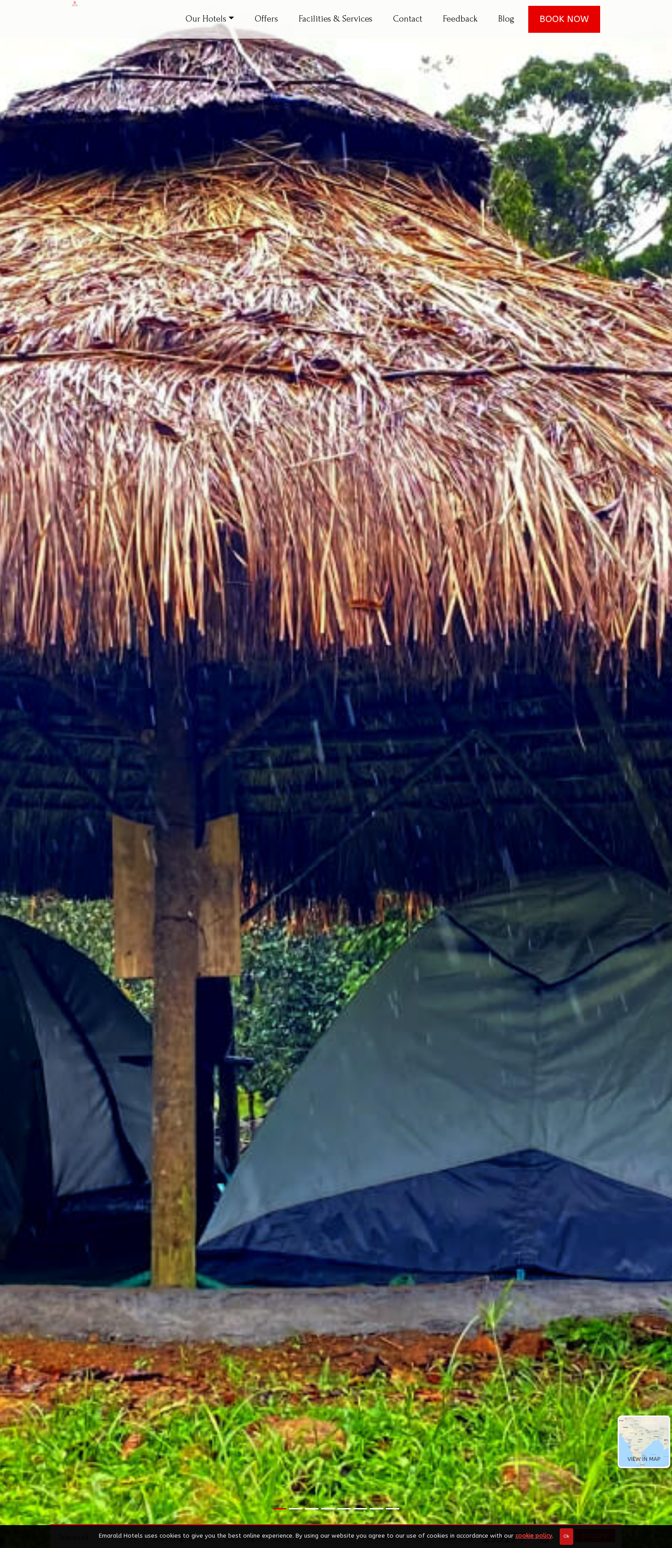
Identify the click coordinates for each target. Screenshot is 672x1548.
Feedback (460, 19)
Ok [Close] (566, 1536)
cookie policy (533, 1535)
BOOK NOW (564, 19)
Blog (506, 19)
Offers (266, 19)
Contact (407, 19)
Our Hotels (206, 19)
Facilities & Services (335, 19)
